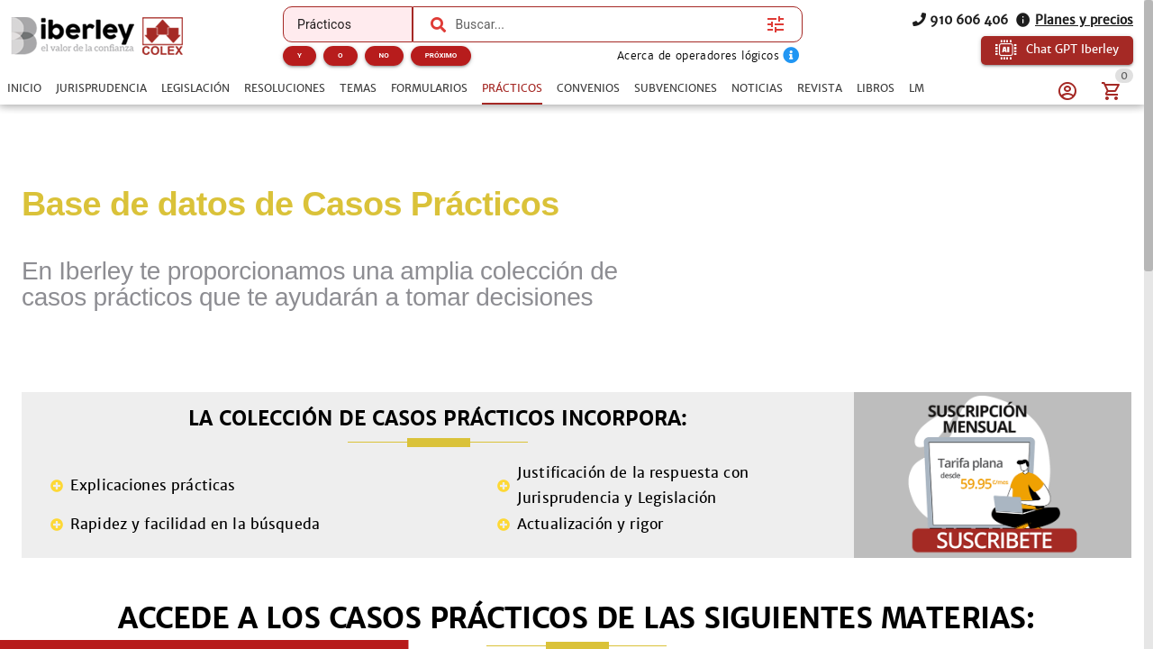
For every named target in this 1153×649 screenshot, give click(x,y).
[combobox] (606, 24)
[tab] (24, 88)
